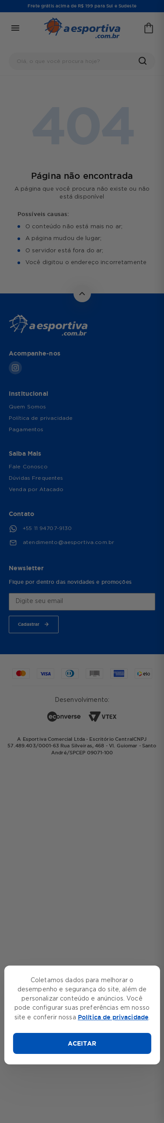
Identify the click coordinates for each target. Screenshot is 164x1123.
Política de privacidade (113, 1017)
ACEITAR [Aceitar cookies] (82, 1043)
